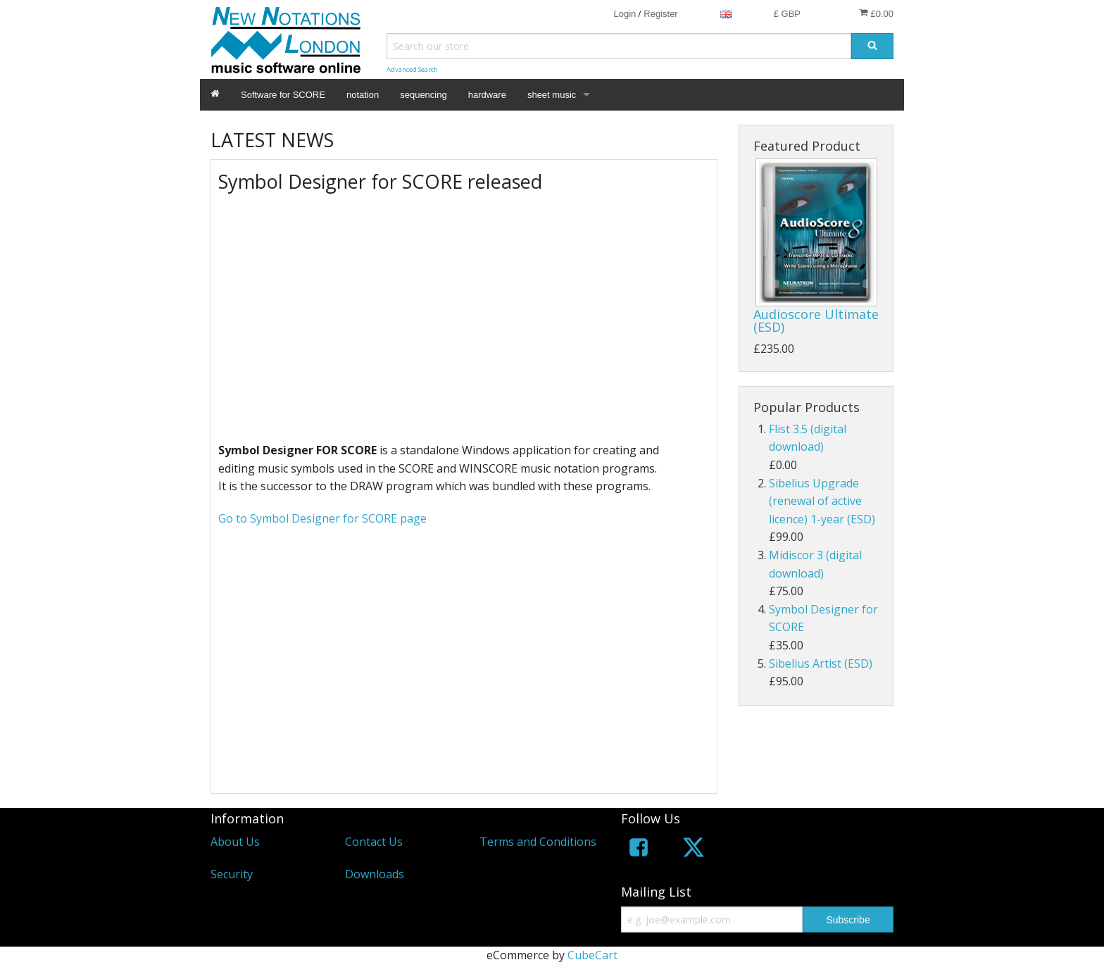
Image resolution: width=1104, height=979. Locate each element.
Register (660, 13)
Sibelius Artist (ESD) (820, 663)
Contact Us (374, 841)
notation (362, 94)
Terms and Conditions (537, 841)
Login (624, 13)
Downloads (374, 874)
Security (232, 874)
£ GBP (787, 13)
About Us (235, 841)
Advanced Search (412, 69)
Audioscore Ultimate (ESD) (816, 320)
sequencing (423, 94)
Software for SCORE (283, 94)
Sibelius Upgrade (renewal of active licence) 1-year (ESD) (822, 501)
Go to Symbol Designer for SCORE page (322, 518)
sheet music (551, 94)
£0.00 (876, 13)
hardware (487, 94)
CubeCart (592, 955)
